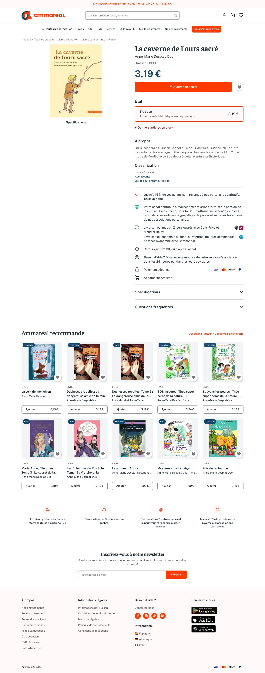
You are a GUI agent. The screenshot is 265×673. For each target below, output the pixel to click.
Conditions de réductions (93, 630)
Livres (80, 28)
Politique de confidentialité (94, 624)
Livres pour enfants (93, 39)
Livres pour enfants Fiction (152, 180)
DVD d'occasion (31, 642)
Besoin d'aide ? (154, 257)
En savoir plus (153, 199)
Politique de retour (33, 613)
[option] (189, 114)
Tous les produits (44, 39)
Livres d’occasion (68, 39)
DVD (99, 28)
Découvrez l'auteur (200, 333)
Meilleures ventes (149, 28)
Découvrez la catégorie (229, 333)
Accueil (26, 39)
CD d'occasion (30, 636)
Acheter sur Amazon (158, 278)
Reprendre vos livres (34, 619)
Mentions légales (88, 619)
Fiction (112, 39)
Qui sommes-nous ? (33, 624)
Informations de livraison (93, 607)
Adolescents (142, 176)
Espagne (142, 633)
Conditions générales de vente (96, 613)
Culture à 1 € (127, 28)
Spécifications (76, 122)
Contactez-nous (144, 607)
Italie (140, 645)
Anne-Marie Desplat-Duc (154, 56)
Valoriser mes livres (206, 28)
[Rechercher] (132, 15)
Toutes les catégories (57, 28)
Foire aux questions (33, 630)
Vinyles (111, 28)
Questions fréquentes (189, 307)
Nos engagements (176, 28)
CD (90, 28)
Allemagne (144, 639)
